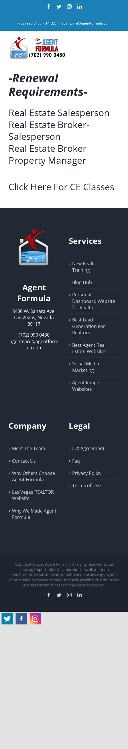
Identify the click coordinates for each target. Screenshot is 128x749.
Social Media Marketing (85, 367)
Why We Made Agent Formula (34, 514)
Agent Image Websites (85, 385)
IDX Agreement (88, 448)
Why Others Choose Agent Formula (33, 476)
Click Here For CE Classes (61, 187)
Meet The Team (28, 448)
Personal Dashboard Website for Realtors (93, 301)
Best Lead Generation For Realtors (88, 326)
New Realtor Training (85, 266)
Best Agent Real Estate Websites (89, 348)
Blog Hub (82, 282)
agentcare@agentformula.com (86, 23)
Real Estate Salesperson (59, 112)
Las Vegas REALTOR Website (33, 495)
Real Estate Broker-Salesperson (49, 130)
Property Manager (47, 160)
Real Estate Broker (47, 148)
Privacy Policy (86, 473)
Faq (76, 461)
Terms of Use (86, 485)
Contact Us (24, 461)
